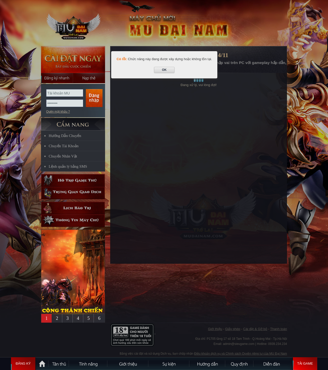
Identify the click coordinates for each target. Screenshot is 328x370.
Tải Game (305, 363)
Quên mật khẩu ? (58, 111)
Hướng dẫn (207, 363)
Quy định (239, 363)
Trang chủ (42, 363)
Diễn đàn (273, 363)
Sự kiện (169, 363)
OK (164, 70)
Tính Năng (88, 363)
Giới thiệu (128, 363)
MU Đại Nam (73, 23)
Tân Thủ (59, 363)
